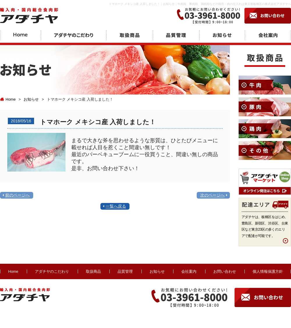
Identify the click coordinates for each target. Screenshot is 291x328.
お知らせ (31, 99)
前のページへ (17, 195)
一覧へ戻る (116, 206)
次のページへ (212, 195)
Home (8, 99)
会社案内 (188, 271)
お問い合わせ (224, 271)
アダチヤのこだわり (52, 271)
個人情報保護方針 (268, 271)
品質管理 (125, 271)
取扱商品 (93, 271)
